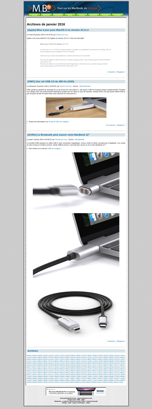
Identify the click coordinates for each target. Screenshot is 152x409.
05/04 (94, 382)
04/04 (99, 382)
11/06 (29, 380)
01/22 (117, 359)
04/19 (100, 363)
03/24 (73, 357)
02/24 (78, 357)
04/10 (100, 375)
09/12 (40, 373)
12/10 (56, 375)
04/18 (67, 365)
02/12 (78, 373)
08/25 (78, 355)
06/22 (89, 359)
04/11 (34, 375)
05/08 (29, 378)
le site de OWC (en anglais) (59, 122)
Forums (82, 15)
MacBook (46, 15)
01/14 (51, 371)
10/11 (100, 373)
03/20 (40, 363)
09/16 (73, 367)
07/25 (84, 355)
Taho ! (84, 401)
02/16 (111, 367)
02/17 (45, 367)
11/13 (62, 371)
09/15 (40, 369)
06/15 (56, 369)
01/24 (84, 357)
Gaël (69, 403)
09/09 (40, 376)
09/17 (106, 365)
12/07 (56, 378)
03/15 (73, 369)
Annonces (93, 15)
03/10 (106, 375)
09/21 (40, 361)
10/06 (34, 380)
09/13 (73, 371)
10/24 (34, 357)
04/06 (67, 380)
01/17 (51, 367)
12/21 (122, 359)
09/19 (73, 363)
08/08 (111, 376)
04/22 (100, 359)
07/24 (51, 357)
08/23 (111, 357)
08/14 (111, 369)
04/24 (67, 357)
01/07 (117, 378)
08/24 (45, 357)
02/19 (111, 363)
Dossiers (105, 15)
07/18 (51, 365)
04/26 (34, 355)
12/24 (122, 355)
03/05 (40, 382)
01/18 (84, 365)
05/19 (95, 363)
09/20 (106, 361)
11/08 (95, 376)
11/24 (29, 357)
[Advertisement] (76, 19)
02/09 (78, 376)
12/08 (89, 376)
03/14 (40, 371)
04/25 (100, 355)
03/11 (40, 375)
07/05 (117, 380)
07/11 (117, 373)
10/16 (67, 367)
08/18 (45, 365)
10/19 (67, 363)
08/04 (78, 382)
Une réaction (110, 125)
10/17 (100, 365)
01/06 (84, 380)
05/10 (95, 375)
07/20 (117, 361)
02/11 (45, 375)
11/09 (29, 376)
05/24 (62, 357)
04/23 (34, 359)
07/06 (51, 380)
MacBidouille (79, 139)
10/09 (34, 376)
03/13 (106, 371)
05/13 (95, 371)
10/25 (67, 355)
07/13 (84, 371)
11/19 (62, 363)
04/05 (34, 382)
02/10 (111, 375)
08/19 (78, 363)
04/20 (34, 363)
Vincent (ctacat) (92, 401)
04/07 (100, 378)
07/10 (84, 375)
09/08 (106, 376)
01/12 (84, 373)
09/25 (73, 355)
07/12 (51, 373)
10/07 (67, 378)
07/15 (51, 369)
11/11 (95, 373)
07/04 (83, 382)
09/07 (73, 378)
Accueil (34, 15)
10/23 (100, 357)
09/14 (106, 369)
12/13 (56, 371)
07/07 (84, 378)
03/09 (73, 376)
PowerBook (58, 15)
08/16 (78, 367)
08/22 (78, 359)
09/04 (72, 382)
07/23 (117, 357)
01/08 (51, 378)
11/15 (29, 369)
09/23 (106, 357)
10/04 (67, 382)
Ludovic (65, 401)
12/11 (89, 373)
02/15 (78, 369)
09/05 (106, 380)
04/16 (100, 367)
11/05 (95, 380)
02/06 (78, 380)
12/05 (89, 380)
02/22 (111, 359)
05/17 (29, 367)
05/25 (95, 355)
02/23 (45, 359)
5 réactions (111, 341)
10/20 (100, 361)
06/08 (122, 376)
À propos (117, 15)
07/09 (51, 376)
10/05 (100, 380)
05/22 (95, 359)
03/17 (40, 367)
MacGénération (85, 86)
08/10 (78, 375)
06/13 (89, 371)
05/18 (62, 365)
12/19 (56, 363)
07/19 (84, 363)
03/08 (40, 378)
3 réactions (111, 72)
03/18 (73, 365)
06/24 (56, 357)
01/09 (84, 376)
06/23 (122, 357)
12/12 (122, 371)
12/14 (89, 369)
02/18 (78, 365)
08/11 (111, 373)
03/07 (106, 378)
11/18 (29, 365)
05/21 (62, 361)
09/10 (73, 375)
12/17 (89, 365)
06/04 (89, 382)
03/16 (106, 367)
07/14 (117, 369)
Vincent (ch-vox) (62, 35)
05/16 (95, 367)
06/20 (122, 361)
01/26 (51, 355)
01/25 (117, 355)
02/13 (111, 371)
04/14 (34, 371)
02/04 (110, 382)
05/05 (29, 382)
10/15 (34, 369)
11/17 (95, 365)
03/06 (73, 380)
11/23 (95, 357)
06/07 (89, 378)
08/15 (45, 369)
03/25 (106, 355)
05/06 (62, 380)
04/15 (67, 369)
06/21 (56, 361)
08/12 (45, 373)
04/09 (67, 376)
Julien (88, 403)
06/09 (56, 376)
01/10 (117, 375)
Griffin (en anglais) (54, 148)
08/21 (45, 361)
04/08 (34, 378)
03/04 (105, 382)
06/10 (89, 375)
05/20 (29, 363)
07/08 (117, 376)
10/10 (67, 375)
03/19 (106, 363)
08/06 (45, 380)
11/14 (95, 369)
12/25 (56, 355)
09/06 (40, 380)
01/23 (51, 359)
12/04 (56, 382)
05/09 (62, 376)
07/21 (51, 361)
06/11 (122, 373)
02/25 (111, 355)
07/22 (84, 359)
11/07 (62, 378)
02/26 (45, 355)
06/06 (56, 380)
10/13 (67, 371)
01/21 (84, 361)
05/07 (95, 378)
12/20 (89, 361)
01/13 (117, 371)
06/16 (89, 367)
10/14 (100, 369)
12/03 (121, 382)
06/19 (89, 363)
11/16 (62, 367)
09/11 (106, 373)
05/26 (29, 355)
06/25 (89, 355)
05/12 (62, 373)
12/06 (122, 378)
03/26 (40, 355)
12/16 (56, 367)
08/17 (111, 365)
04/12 (67, 373)
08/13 (78, 371)
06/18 (56, 365)
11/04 (61, 382)
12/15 (122, 367)
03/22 (106, 359)
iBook (70, 15)
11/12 (29, 373)
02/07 (111, 378)
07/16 (84, 367)
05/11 (29, 375)
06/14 (122, 369)
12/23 (89, 357)
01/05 (50, 382)
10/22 (67, 359)
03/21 (73, 361)
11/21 (29, 361)
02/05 (45, 382)
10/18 (34, 365)
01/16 (117, 367)
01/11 (51, 375)
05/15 (62, 369)
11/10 (62, 375)
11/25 (62, 355)
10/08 (100, 376)
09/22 (73, 359)
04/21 (67, 361)
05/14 (29, 371)
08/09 (45, 376)
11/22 (62, 359)
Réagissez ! (121, 72)
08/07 (78, 378)
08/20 (111, 361)
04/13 (100, 371)
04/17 (34, 367)
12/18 (122, 363)
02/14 (45, 371)
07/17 (117, 365)
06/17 (122, 365)
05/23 (29, 359)
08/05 (111, 380)
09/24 (40, 357)
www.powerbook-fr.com (68, 398)
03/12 (73, 373)
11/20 (95, 361)
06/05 (122, 380)
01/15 (84, 369)
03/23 (40, 359)
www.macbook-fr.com (84, 398)
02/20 (45, 363)
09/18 (40, 365)
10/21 (34, 361)
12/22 (56, 359)
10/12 (34, 373)
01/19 (117, 363)
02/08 (45, 378)
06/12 (56, 373)
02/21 (78, 361)
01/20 (51, 363)
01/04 (116, 382)
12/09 (122, 375)
